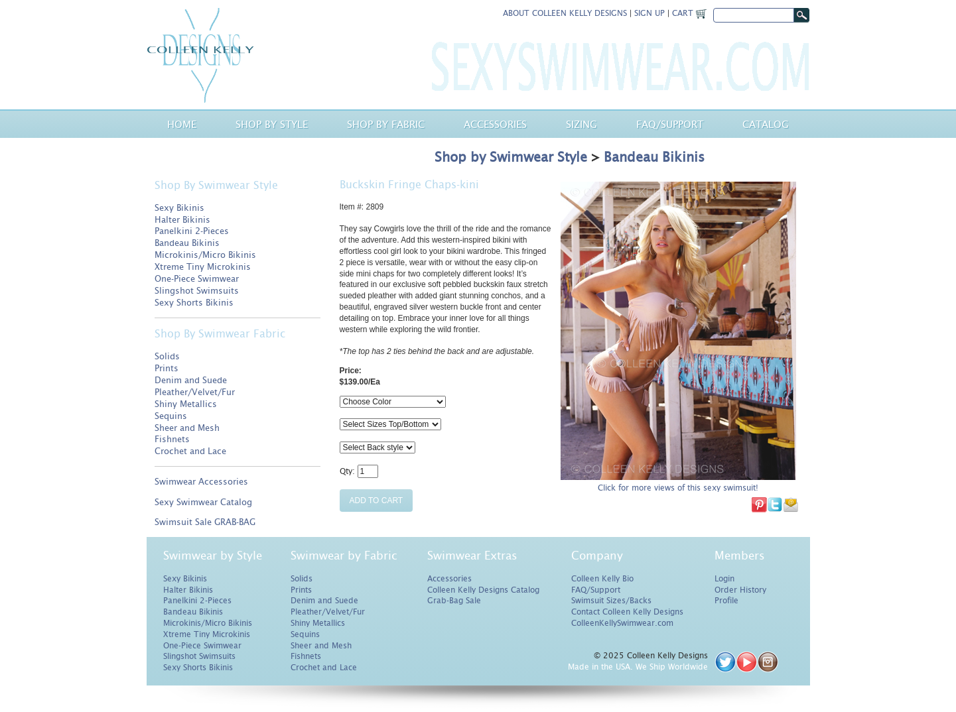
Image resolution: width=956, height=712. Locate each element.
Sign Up (649, 13)
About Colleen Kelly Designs (565, 13)
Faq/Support (669, 124)
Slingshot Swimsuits (197, 291)
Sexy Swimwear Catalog (203, 502)
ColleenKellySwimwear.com (622, 623)
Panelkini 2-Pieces (192, 231)
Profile (726, 600)
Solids (167, 356)
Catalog (765, 124)
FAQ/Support (595, 590)
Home (181, 124)
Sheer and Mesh (187, 428)
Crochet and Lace (190, 451)
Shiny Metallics (186, 404)
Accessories (495, 124)
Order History (740, 590)
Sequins (171, 416)
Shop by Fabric (386, 124)
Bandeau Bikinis (187, 243)
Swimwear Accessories (201, 482)
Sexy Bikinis (179, 208)
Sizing (581, 124)
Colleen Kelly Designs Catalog (483, 590)
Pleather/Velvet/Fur (195, 392)
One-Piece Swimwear (197, 279)
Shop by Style (272, 124)
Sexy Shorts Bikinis (194, 303)
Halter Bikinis (182, 220)
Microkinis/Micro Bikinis (205, 255)
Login (724, 578)
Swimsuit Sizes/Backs (611, 600)
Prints (166, 368)
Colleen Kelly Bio (602, 578)
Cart (689, 13)
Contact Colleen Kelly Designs (627, 612)
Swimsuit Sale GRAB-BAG (205, 522)
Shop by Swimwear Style (511, 157)
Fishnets (172, 439)
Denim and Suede (191, 380)
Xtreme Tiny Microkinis (203, 267)
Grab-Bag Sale (454, 600)
